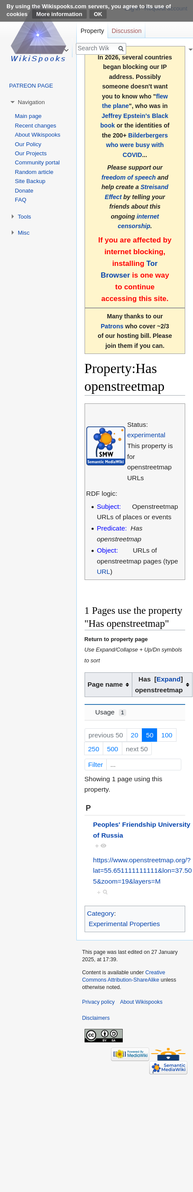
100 (167, 735)
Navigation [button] (31, 102)
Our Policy (28, 144)
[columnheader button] (162, 685)
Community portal (37, 162)
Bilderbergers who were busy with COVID (137, 145)
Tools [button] (24, 216)
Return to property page (116, 639)
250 (93, 749)
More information (59, 14)
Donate (24, 190)
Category (100, 913)
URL (103, 571)
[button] (168, 679)
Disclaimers (96, 1018)
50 (150, 735)
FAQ (20, 199)
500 (112, 749)
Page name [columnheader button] (105, 684)
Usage (110, 712)
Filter (133, 764)
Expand (169, 679)
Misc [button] (23, 232)
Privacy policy (98, 1002)
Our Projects (30, 153)
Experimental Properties (124, 923)
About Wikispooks (37, 134)
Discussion (126, 30)
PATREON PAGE (31, 85)
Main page (28, 116)
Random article (34, 172)
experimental (146, 435)
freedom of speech (128, 177)
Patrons (112, 326)
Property (92, 30)
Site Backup (30, 181)
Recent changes (35, 125)
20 (134, 735)
